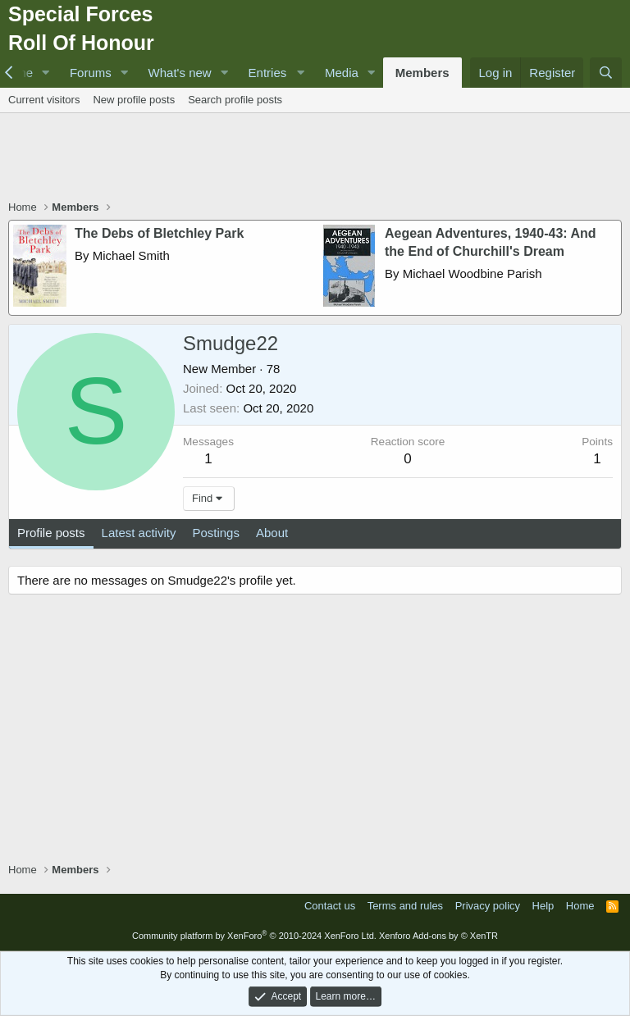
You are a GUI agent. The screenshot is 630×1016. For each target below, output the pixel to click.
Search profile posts (235, 99)
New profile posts (134, 99)
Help (543, 906)
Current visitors (44, 99)
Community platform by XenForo (254, 936)
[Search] (606, 72)
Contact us (329, 906)
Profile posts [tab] (51, 533)
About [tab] (272, 533)
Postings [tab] (216, 533)
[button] (45, 72)
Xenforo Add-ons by (438, 936)
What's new (180, 73)
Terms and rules (405, 906)
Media (341, 73)
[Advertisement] (315, 158)
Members (422, 73)
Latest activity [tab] (139, 533)
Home (580, 906)
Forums (91, 73)
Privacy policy (487, 906)
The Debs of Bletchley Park (159, 233)
